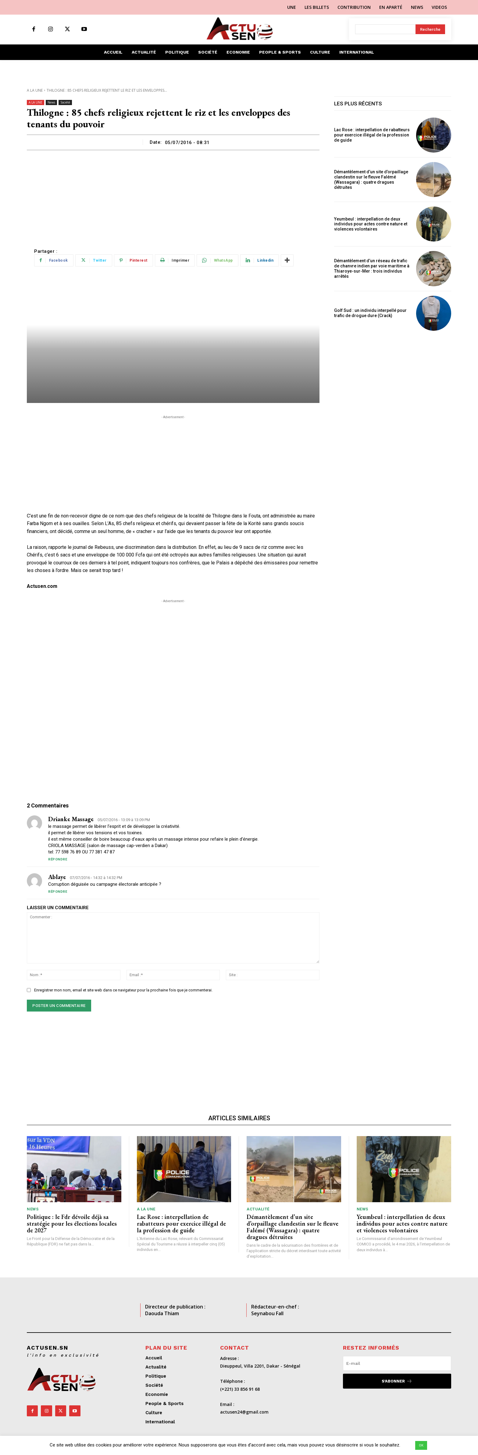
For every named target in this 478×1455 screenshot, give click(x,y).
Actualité (258, 1209)
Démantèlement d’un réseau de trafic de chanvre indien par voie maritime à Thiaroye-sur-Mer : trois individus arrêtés (371, 268)
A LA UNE (35, 90)
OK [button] (421, 1445)
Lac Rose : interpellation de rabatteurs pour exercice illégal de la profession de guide (372, 135)
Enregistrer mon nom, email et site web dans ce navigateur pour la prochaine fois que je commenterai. (123, 990)
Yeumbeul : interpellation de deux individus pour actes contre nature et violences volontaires (370, 224)
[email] (397, 1363)
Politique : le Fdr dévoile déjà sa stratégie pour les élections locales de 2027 (72, 1223)
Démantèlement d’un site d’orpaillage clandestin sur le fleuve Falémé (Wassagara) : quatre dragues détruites (371, 179)
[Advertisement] (173, 195)
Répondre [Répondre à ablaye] (57, 892)
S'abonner (397, 1381)
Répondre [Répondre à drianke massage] (57, 859)
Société (65, 102)
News (51, 102)
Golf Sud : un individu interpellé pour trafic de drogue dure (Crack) (370, 313)
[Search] (430, 29)
